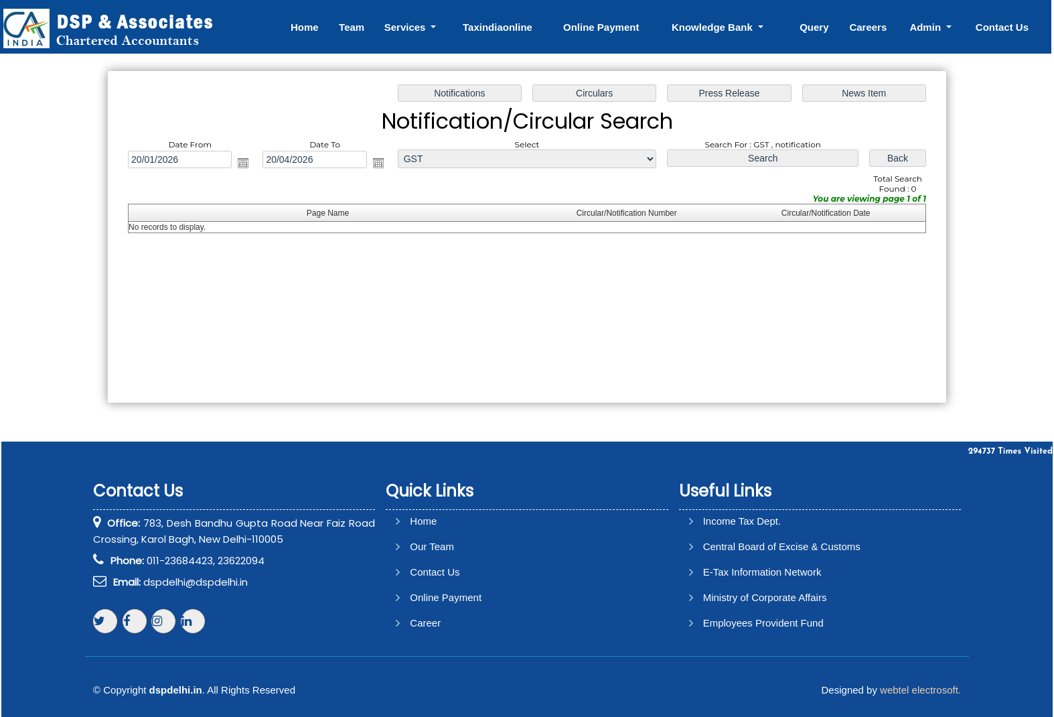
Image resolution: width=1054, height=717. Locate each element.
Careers (868, 27)
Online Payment (601, 27)
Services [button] (406, 27)
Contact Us (1002, 27)
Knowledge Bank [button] (713, 27)
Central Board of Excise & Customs (781, 546)
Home (305, 27)
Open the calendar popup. (246, 163)
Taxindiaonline (497, 27)
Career (425, 623)
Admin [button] (926, 27)
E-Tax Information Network (762, 572)
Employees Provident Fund (763, 623)
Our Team (432, 546)
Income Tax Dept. (742, 521)
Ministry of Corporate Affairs (765, 597)
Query (814, 27)
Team (351, 27)
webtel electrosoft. (920, 690)
